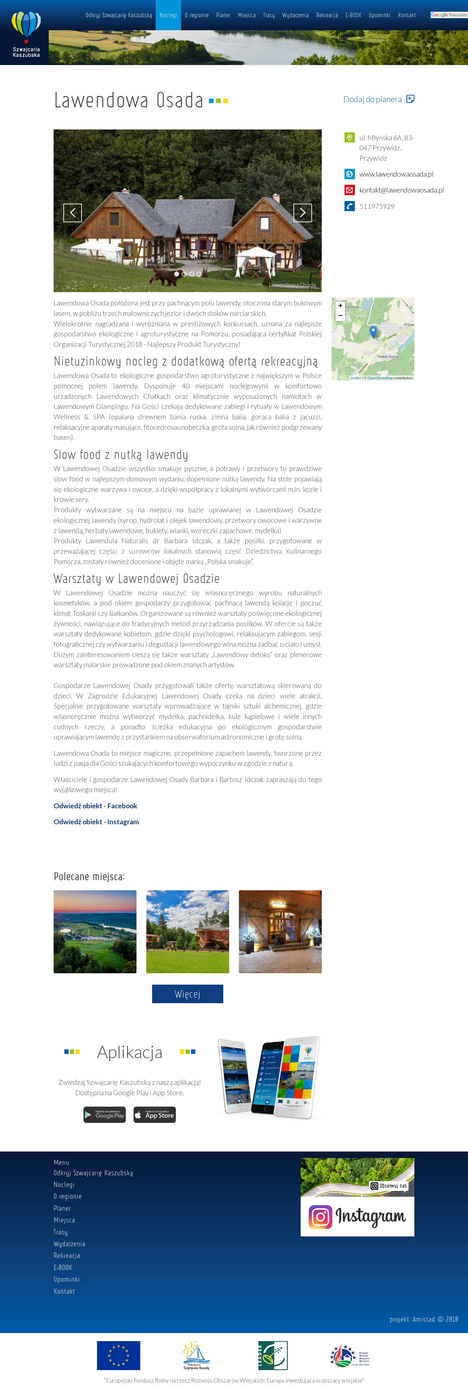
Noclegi (168, 15)
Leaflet (356, 378)
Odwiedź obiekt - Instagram (96, 821)
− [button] (340, 316)
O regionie (197, 15)
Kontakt (407, 15)
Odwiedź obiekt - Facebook (95, 806)
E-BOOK (353, 15)
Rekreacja (327, 15)
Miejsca (247, 15)
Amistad (424, 1319)
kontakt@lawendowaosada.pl (401, 190)
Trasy (269, 15)
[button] (176, 274)
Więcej (188, 994)
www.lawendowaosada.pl (396, 174)
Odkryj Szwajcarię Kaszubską (119, 15)
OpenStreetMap (380, 378)
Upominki (380, 15)
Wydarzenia (295, 15)
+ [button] (340, 306)
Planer (223, 15)
